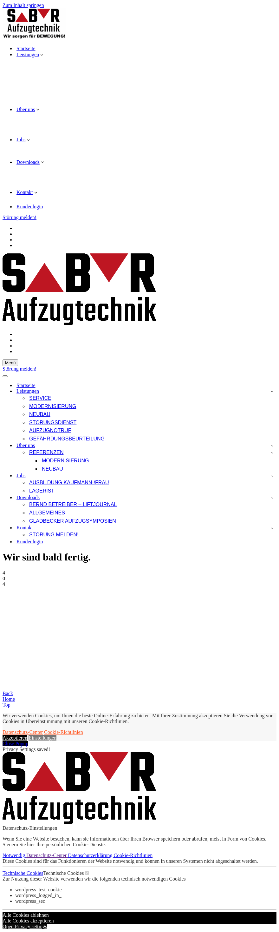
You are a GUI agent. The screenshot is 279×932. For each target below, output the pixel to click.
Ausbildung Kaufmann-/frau (69, 482)
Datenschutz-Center (23, 732)
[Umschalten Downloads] (272, 497)
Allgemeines (47, 512)
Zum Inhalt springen (23, 5)
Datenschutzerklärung (91, 855)
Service (40, 398)
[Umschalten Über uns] (272, 445)
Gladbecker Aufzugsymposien (72, 521)
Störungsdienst (52, 422)
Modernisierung (52, 406)
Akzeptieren (15, 738)
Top (6, 704)
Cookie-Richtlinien (63, 732)
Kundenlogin (29, 206)
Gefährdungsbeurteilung (67, 438)
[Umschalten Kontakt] (272, 528)
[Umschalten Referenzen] (272, 452)
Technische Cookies (23, 873)
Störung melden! (19, 217)
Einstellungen (42, 738)
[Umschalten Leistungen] (272, 391)
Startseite (26, 48)
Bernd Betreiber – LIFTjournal (73, 504)
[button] (42, 54)
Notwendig (14, 855)
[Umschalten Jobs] (272, 476)
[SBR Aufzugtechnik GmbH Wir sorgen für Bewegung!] (139, 24)
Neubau (39, 414)
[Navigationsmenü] (10, 362)
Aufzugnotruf (50, 430)
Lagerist (41, 490)
